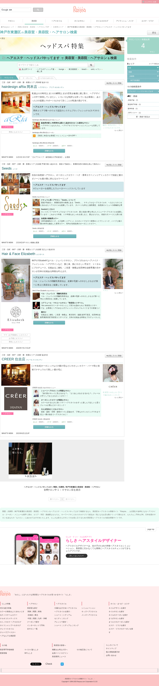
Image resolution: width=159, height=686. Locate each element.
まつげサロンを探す (116, 618)
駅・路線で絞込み (143, 117)
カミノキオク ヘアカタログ (10, 622)
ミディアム (67, 615)
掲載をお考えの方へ (60, 650)
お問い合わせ (110, 655)
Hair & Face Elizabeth (23, 254)
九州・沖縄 (42, 618)
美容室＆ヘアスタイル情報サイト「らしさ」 (79, 679)
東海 (39, 612)
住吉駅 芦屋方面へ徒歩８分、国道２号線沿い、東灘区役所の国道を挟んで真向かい (68, 164)
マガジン (11, 21)
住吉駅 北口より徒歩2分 (45, 249)
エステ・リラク (148, 21)
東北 (36, 615)
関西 (34, 612)
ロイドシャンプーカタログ (10, 625)
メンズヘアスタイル (89, 615)
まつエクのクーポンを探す (119, 622)
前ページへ (54, 499)
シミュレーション (88, 608)
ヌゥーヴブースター (8, 632)
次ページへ (70, 499)
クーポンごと (28, 77)
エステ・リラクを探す (117, 625)
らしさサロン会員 (150, 2)
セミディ (57, 618)
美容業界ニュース (59, 657)
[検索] (15, 9)
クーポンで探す (33, 622)
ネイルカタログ (102, 21)
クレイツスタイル (7, 629)
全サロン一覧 (32, 629)
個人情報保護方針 (112, 652)
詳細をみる (49, 151)
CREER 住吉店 (22, 359)
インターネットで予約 (36, 625)
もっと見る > (118, 130)
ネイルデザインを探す (117, 608)
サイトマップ (110, 648)
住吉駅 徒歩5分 (42, 355)
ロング (65, 618)
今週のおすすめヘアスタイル (65, 608)
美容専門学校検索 (7, 650)
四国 (34, 618)
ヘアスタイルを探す (62, 612)
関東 (29, 612)
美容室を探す (32, 608)
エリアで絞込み (154, 64)
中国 (29, 618)
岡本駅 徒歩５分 (42, 82)
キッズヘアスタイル (89, 612)
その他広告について (84, 650)
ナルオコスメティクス (8, 618)
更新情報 (3, 653)
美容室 (34, 21)
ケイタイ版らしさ (31, 650)
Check (49, 664)
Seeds (9, 168)
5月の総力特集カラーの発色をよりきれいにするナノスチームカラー (12, 611)
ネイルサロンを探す (116, 612)
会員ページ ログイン (60, 653)
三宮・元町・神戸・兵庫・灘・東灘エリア (18, 82)
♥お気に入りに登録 (114, 83)
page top (150, 529)
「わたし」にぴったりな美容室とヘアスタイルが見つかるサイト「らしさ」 (42, 595)
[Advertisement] (85, 461)
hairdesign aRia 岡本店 (33, 87)
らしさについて (111, 645)
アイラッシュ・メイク (125, 21)
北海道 (30, 615)
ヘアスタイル (57, 21)
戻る (154, 32)
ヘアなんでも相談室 (8, 636)
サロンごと (9, 77)
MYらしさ (28, 653)
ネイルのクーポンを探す (118, 615)
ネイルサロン (79, 21)
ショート (57, 615)
